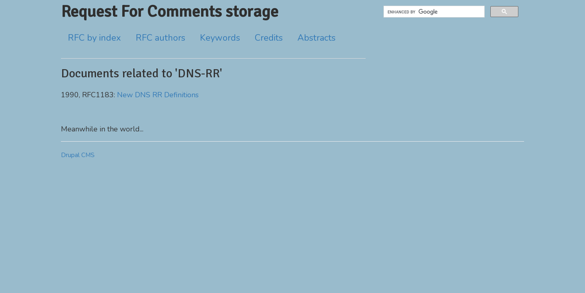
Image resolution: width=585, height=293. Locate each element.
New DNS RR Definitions (158, 95)
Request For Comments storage (169, 11)
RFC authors (160, 38)
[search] (433, 11)
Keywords (220, 38)
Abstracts (316, 38)
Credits (269, 38)
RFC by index (94, 38)
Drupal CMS (78, 155)
